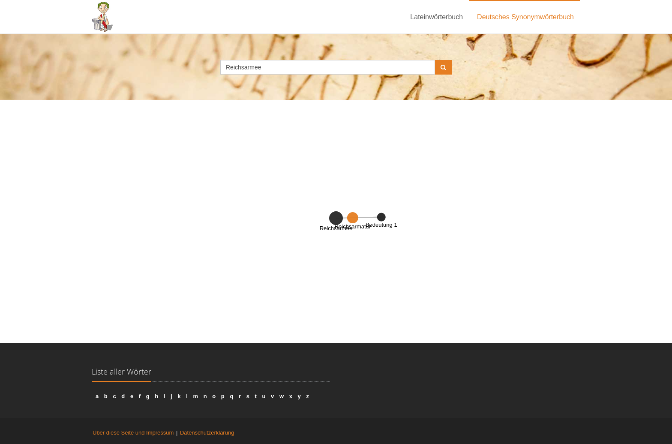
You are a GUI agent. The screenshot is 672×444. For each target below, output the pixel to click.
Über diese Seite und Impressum (133, 432)
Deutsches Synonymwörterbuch (525, 17)
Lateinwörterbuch (436, 17)
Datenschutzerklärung (207, 432)
